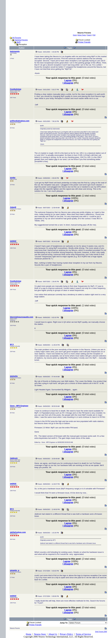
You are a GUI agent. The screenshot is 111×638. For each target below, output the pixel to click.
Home (28, 634)
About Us (52, 634)
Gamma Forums (21, 40)
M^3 (12, 344)
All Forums (16, 38)
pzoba (12, 178)
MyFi (19, 42)
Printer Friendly (84, 42)
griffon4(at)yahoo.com (19, 121)
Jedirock (13, 458)
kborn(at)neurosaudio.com (21, 317)
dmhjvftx (14, 376)
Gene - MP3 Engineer (19, 406)
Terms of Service (83, 634)
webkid (13, 241)
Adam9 (13, 207)
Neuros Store (40, 634)
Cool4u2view (15, 89)
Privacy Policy (66, 634)
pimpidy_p (14, 570)
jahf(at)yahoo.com (18, 532)
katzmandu (15, 51)
